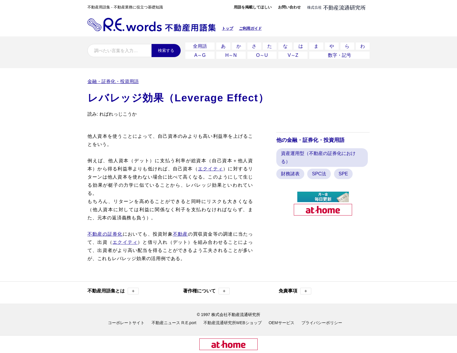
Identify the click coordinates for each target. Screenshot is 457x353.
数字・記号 (339, 55)
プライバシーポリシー (321, 322)
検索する (166, 50)
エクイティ (210, 168)
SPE (343, 173)
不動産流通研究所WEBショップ (232, 322)
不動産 (180, 234)
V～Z (293, 55)
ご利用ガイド (250, 28)
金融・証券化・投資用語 (113, 81)
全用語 (200, 46)
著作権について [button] (206, 291)
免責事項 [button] (295, 291)
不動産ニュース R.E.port (174, 322)
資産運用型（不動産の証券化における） (318, 157)
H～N (231, 55)
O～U (262, 55)
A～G (200, 55)
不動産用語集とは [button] (113, 291)
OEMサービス (281, 322)
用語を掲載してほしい (253, 7)
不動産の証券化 (105, 234)
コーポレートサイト (126, 322)
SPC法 (319, 173)
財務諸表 (290, 173)
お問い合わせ (289, 7)
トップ (227, 28)
